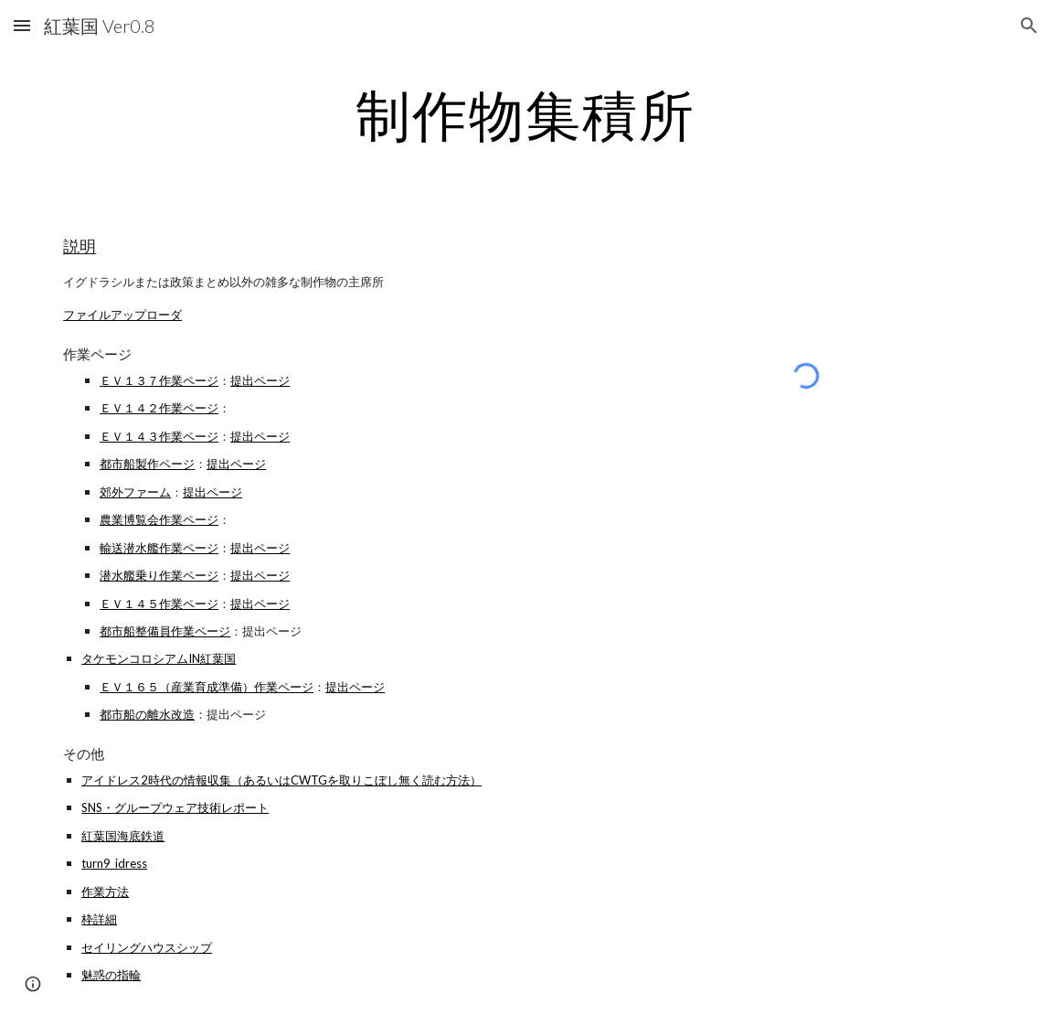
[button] (22, 25)
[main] (525, 114)
